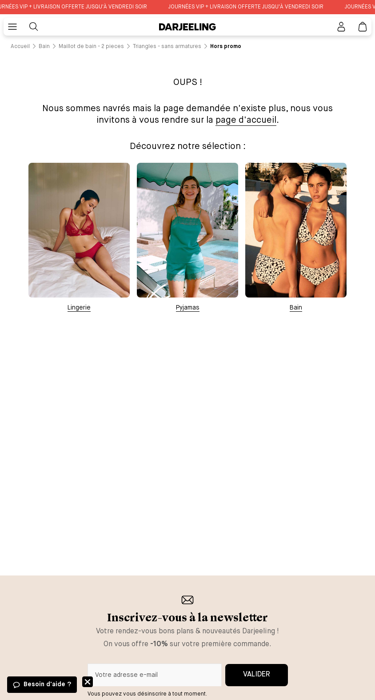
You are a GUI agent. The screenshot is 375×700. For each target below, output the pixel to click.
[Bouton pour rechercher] (33, 26)
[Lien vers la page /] (20, 47)
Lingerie (79, 308)
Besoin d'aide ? (47, 684)
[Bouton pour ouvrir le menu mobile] (12, 26)
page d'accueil (245, 120)
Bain (296, 308)
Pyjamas (187, 308)
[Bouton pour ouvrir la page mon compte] (341, 26)
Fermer (87, 681)
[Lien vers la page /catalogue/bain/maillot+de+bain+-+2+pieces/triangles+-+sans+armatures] (167, 47)
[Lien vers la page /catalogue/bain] (44, 47)
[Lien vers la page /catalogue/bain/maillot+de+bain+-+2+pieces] (91, 47)
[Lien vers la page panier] (362, 26)
